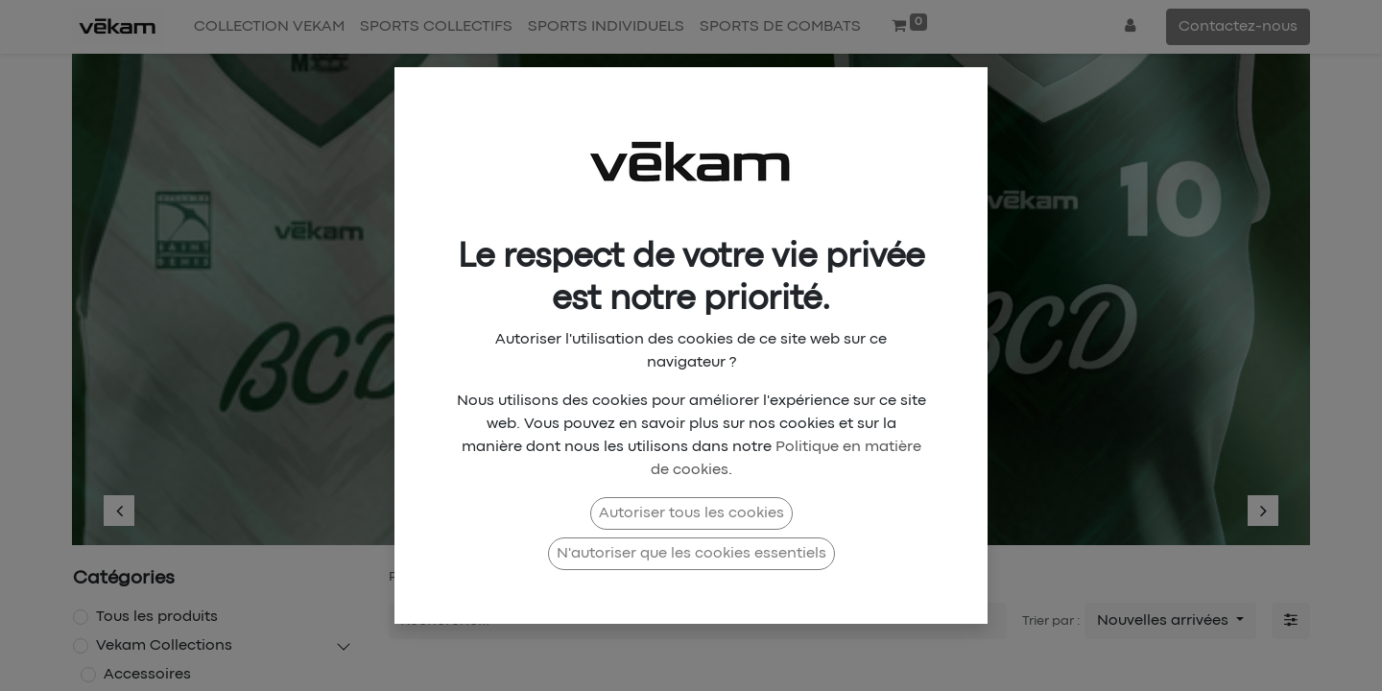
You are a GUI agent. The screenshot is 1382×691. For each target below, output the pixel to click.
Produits (415, 577)
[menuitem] (269, 27)
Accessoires (147, 674)
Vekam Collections (164, 646)
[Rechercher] (992, 621)
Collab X (625, 577)
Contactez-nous (1238, 27)
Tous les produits (157, 617)
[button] (1170, 621)
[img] (154, 290)
